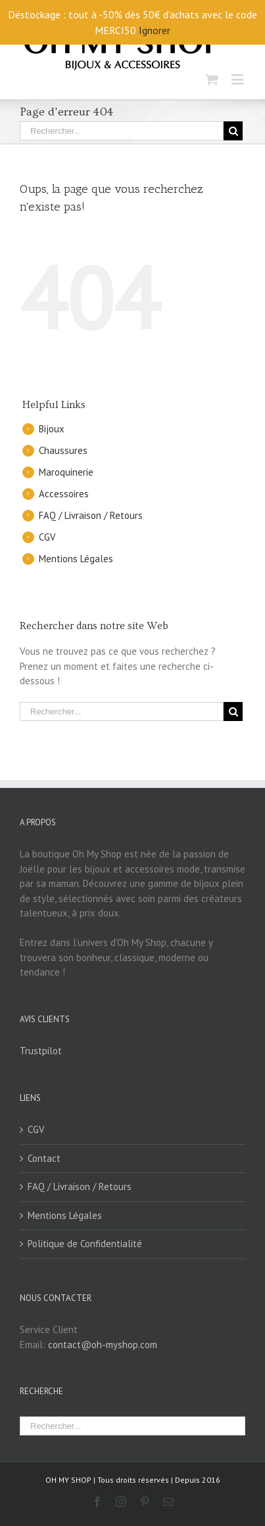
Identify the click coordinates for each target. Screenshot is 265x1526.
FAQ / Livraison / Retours (91, 515)
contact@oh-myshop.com (102, 1344)
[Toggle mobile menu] (238, 79)
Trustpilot (41, 1050)
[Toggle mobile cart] (211, 79)
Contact (44, 1158)
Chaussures (63, 450)
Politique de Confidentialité (85, 1243)
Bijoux (51, 429)
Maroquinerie (66, 472)
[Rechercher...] (122, 130)
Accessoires (64, 493)
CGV (47, 537)
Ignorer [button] (154, 30)
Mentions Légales (76, 558)
